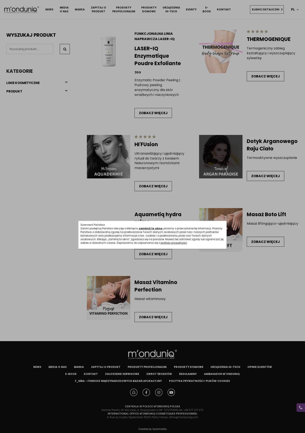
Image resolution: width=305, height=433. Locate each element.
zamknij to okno (150, 228)
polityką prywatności (174, 243)
